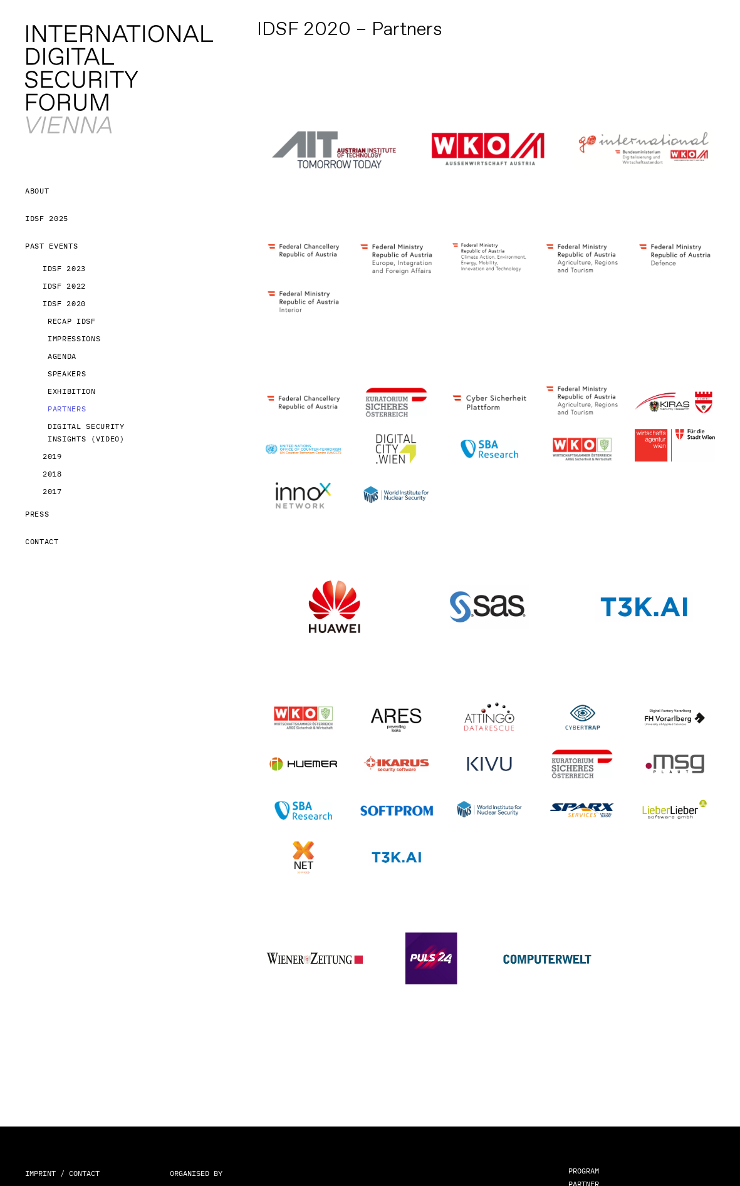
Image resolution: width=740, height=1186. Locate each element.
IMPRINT (40, 1173)
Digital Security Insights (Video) (86, 432)
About (37, 190)
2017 (52, 491)
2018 (52, 473)
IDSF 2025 (46, 218)
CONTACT (84, 1173)
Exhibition (72, 391)
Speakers (67, 373)
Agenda (62, 356)
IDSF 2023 (64, 268)
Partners (67, 408)
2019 (52, 456)
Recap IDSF (72, 321)
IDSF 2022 (64, 286)
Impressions (74, 338)
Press (37, 513)
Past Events (51, 245)
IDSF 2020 (64, 303)
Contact (42, 541)
